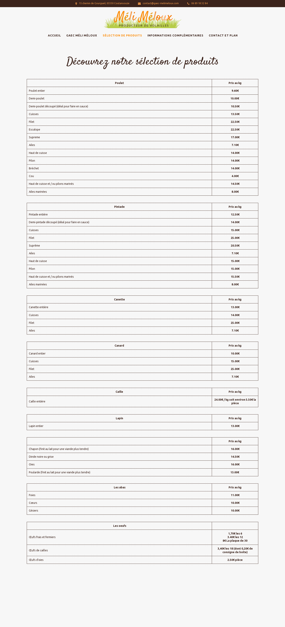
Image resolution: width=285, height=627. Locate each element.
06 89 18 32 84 (199, 3)
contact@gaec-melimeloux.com (161, 3)
